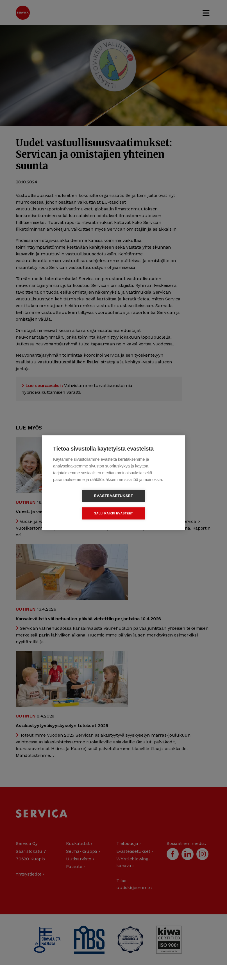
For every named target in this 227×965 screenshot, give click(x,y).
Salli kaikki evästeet (145, 504)
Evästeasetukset (81, 504)
